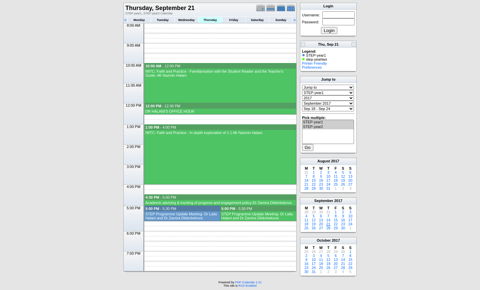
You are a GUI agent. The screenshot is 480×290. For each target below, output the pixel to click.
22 (314, 184)
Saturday (257, 20)
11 (336, 176)
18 (336, 180)
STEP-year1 (328, 122)
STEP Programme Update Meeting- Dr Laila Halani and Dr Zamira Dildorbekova (181, 216)
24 (328, 184)
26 (343, 184)
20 (350, 180)
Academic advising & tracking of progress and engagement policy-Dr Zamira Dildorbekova (218, 203)
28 (306, 188)
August (323, 161)
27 (350, 184)
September (323, 201)
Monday (139, 20)
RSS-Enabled (247, 285)
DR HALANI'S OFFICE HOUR (169, 111)
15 (314, 180)
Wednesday (186, 20)
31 (328, 188)
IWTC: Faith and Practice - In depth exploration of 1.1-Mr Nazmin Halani (203, 133)
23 (321, 184)
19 (343, 180)
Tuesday (163, 20)
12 (343, 176)
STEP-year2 (328, 127)
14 (306, 180)
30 (321, 188)
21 (306, 184)
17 (328, 180)
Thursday (210, 20)
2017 (335, 161)
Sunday (280, 20)
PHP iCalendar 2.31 (248, 282)
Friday (233, 20)
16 (321, 180)
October (324, 240)
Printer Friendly (314, 63)
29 (314, 188)
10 (328, 176)
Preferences (312, 67)
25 (336, 184)
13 (350, 176)
